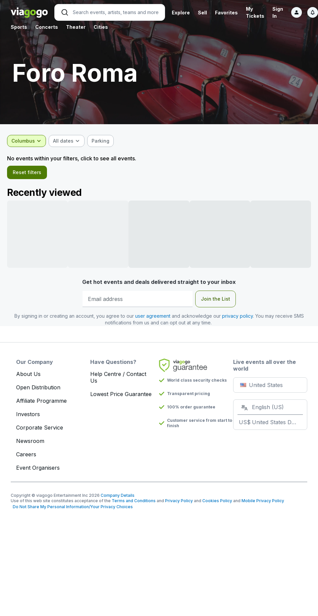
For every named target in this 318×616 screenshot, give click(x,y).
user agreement (152, 318)
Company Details (118, 497)
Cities (101, 27)
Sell (202, 12)
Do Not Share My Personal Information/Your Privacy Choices (72, 509)
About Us (28, 376)
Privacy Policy (179, 503)
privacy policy (237, 318)
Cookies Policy (217, 503)
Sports (19, 27)
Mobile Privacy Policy (263, 503)
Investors (28, 416)
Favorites (226, 12)
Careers (26, 457)
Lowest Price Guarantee (121, 396)
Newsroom (30, 443)
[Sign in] (296, 12)
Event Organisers (38, 470)
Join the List (215, 301)
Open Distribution (38, 390)
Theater (76, 27)
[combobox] (30, 141)
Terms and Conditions (134, 503)
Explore (181, 12)
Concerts (46, 27)
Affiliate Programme (41, 403)
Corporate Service (39, 430)
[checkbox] (104, 141)
